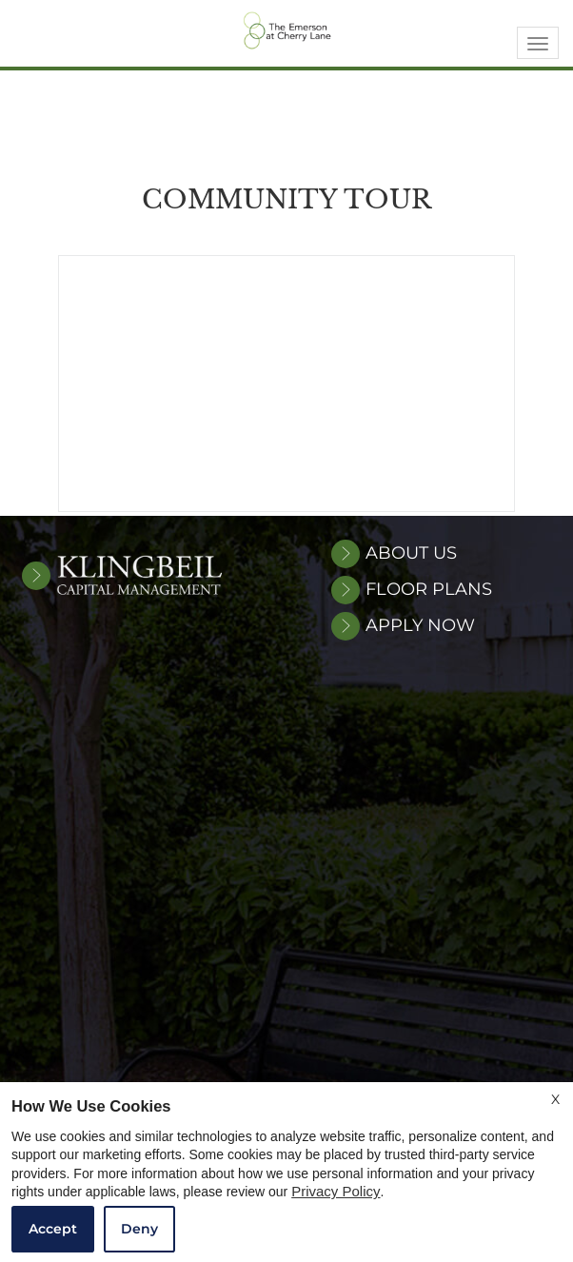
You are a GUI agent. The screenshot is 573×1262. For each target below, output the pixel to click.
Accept (53, 1228)
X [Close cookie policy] (555, 1099)
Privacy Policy (335, 1191)
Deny (139, 1228)
